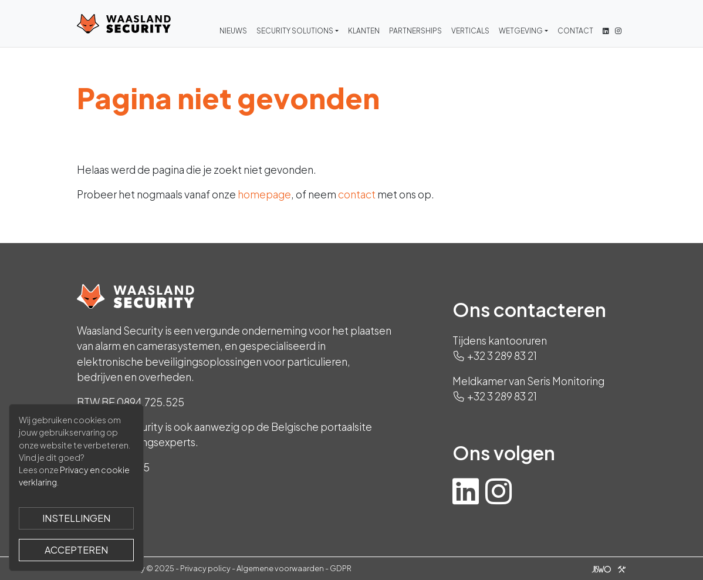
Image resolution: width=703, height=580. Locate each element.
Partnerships (415, 30)
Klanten (364, 30)
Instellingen (76, 518)
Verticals (470, 30)
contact (357, 194)
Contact (575, 30)
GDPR (341, 568)
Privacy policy (205, 568)
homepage (264, 194)
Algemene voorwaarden (280, 568)
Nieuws (233, 30)
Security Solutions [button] (294, 30)
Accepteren (76, 550)
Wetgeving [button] (521, 30)
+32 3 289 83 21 (502, 355)
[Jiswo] (606, 568)
